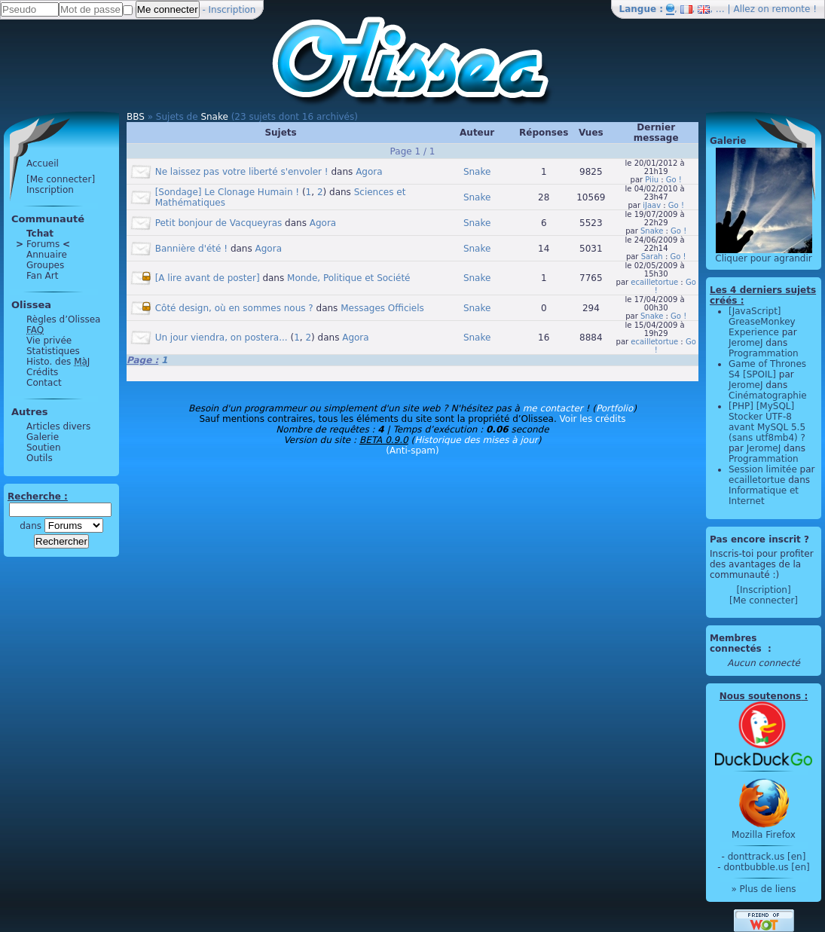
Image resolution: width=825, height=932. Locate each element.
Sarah (652, 256)
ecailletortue (654, 282)
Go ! (674, 180)
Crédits (42, 372)
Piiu (651, 180)
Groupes (45, 265)
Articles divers (58, 426)
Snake (214, 117)
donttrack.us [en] (767, 856)
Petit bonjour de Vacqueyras (219, 223)
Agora (369, 172)
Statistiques (53, 351)
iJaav (652, 205)
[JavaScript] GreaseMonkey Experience (762, 322)
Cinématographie (768, 395)
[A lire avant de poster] (207, 278)
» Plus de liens (763, 889)
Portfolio (614, 408)
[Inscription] (763, 590)
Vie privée (49, 340)
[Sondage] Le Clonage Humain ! (227, 192)
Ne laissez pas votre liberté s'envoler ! (241, 172)
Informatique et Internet (764, 495)
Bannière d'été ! (191, 248)
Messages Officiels (382, 308)
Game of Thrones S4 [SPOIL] (767, 369)
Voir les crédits (593, 419)
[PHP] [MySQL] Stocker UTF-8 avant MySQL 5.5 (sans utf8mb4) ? (767, 422)
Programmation (764, 353)
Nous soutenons (760, 696)
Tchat (39, 233)
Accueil (42, 163)
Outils (39, 458)
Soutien (43, 447)
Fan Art (42, 275)
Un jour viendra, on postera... (221, 337)
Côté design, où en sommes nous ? (234, 308)
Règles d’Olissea (63, 319)
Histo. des (58, 361)
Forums (43, 244)
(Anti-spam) (412, 450)
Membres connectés (737, 643)
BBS (136, 117)
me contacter (553, 408)
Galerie (42, 437)
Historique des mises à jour (476, 440)
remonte (791, 9)
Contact (44, 382)
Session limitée (763, 469)
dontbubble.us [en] (766, 867)
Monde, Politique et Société (348, 278)
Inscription (232, 10)
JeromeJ (746, 343)
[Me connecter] (60, 179)
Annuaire (46, 254)
